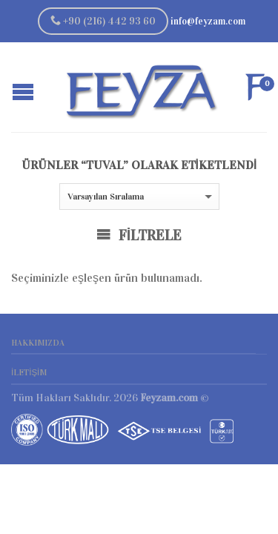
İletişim (29, 372)
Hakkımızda (37, 342)
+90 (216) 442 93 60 (103, 21)
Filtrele (139, 235)
